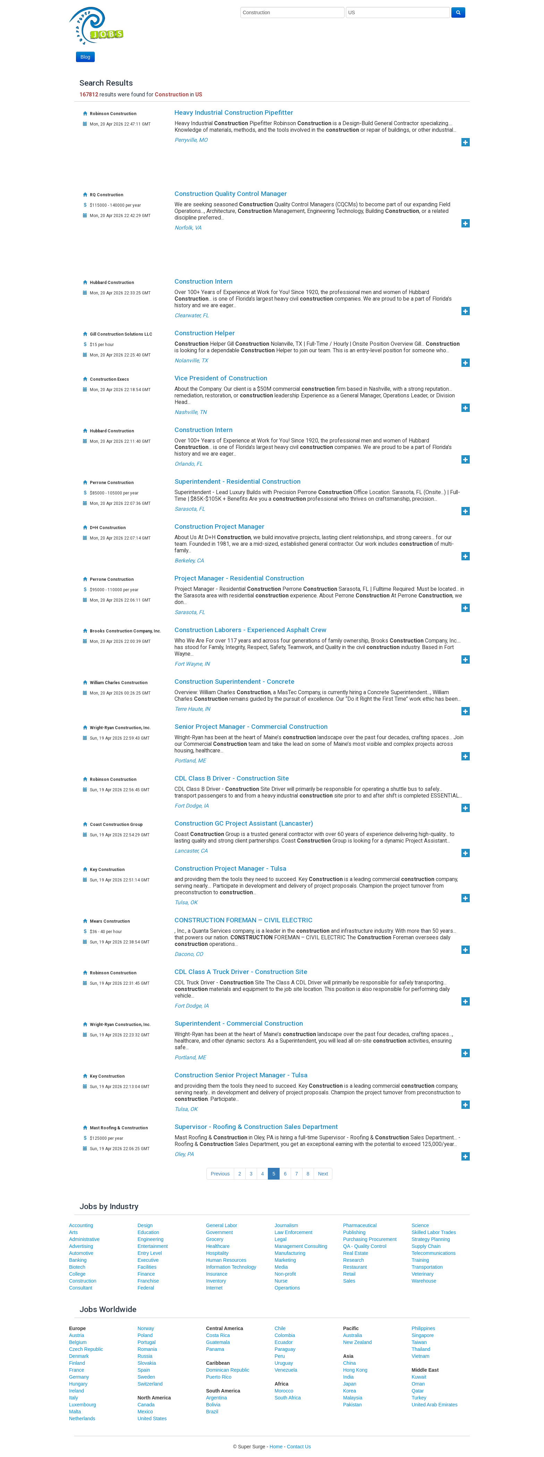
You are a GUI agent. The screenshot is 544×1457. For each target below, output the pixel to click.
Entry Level (150, 1253)
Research (353, 1260)
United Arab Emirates (435, 1404)
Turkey (419, 1397)
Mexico (145, 1411)
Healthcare (218, 1246)
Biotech (77, 1267)
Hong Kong (355, 1370)
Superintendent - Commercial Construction (239, 1023)
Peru (280, 1356)
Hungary (78, 1384)
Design (145, 1225)
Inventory (216, 1281)
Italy (73, 1397)
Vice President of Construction (221, 378)
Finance (146, 1274)
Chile (280, 1328)
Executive (148, 1260)
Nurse (281, 1281)
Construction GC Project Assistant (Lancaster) (244, 823)
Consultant (80, 1288)
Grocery (214, 1239)
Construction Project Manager (219, 527)
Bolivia (213, 1404)
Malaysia (352, 1397)
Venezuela (286, 1370)
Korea (349, 1391)
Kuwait (419, 1377)
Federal (146, 1288)
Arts (73, 1232)
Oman (418, 1384)
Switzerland (150, 1384)
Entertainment (153, 1246)
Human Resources (226, 1260)
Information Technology (231, 1267)
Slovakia (147, 1363)
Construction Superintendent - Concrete (235, 682)
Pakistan (352, 1404)
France (76, 1370)
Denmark (79, 1356)
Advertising (81, 1246)
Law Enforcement (294, 1232)
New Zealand (357, 1342)
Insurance (216, 1274)
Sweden (146, 1377)
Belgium (78, 1342)
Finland (77, 1363)
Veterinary (423, 1274)
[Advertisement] (339, 44)
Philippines (423, 1328)
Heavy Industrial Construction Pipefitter (234, 113)
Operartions (287, 1288)
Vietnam (421, 1356)
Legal (281, 1239)
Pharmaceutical (360, 1225)
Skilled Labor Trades (434, 1232)
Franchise (148, 1281)
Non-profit (285, 1274)
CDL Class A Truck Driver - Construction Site (241, 972)
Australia (352, 1335)
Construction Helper (205, 333)
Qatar (418, 1391)
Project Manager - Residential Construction (239, 578)
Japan (349, 1384)
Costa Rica (218, 1335)
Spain (144, 1370)
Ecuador (284, 1342)
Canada (146, 1404)
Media (281, 1267)
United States (152, 1418)
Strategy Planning (431, 1239)
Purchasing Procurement (370, 1239)
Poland (145, 1335)
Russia (145, 1356)
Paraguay (285, 1349)
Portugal (147, 1342)
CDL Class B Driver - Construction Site (232, 778)
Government (219, 1232)
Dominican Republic (227, 1370)
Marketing (285, 1260)
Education (148, 1232)
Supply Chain (426, 1246)
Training (420, 1260)
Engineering (151, 1239)
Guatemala (218, 1342)
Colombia (285, 1335)
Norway (146, 1328)
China (349, 1363)
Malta (75, 1411)
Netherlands (82, 1418)
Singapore (423, 1335)
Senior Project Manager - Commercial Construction (251, 727)
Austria (76, 1335)
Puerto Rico (218, 1377)
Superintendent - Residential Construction (237, 481)
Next (323, 1173)
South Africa (288, 1397)
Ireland (76, 1391)
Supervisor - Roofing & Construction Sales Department (256, 1127)
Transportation (427, 1267)
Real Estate (355, 1253)
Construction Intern (203, 281)
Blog (85, 57)
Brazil (212, 1411)
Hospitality (217, 1253)
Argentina (216, 1397)
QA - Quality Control (364, 1246)
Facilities (147, 1267)
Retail (349, 1274)
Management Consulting (301, 1246)
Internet (214, 1288)
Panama (215, 1349)
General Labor (221, 1225)
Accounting (81, 1225)
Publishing (354, 1232)
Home (276, 1446)
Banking (78, 1260)
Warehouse (424, 1281)
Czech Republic (86, 1349)
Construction (82, 1281)
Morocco (284, 1391)
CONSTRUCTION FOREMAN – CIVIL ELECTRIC (244, 920)
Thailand (421, 1349)
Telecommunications (434, 1253)
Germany (79, 1377)
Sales (349, 1281)
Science (420, 1225)
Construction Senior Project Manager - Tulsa (241, 1075)
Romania (147, 1349)
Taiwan (419, 1342)
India (348, 1377)
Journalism (286, 1225)
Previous (220, 1173)
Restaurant (355, 1267)
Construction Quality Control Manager (231, 194)
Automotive (81, 1253)
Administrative (84, 1239)
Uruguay (284, 1363)
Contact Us (299, 1446)
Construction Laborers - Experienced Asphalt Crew (250, 630)
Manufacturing (290, 1253)
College (77, 1274)
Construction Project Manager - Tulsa (230, 868)
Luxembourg (82, 1404)
